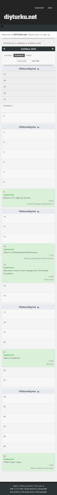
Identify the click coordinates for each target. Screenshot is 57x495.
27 (4, 74)
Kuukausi (19, 55)
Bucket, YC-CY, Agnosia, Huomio (16, 198)
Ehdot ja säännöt (26, 486)
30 (4, 93)
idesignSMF (42, 489)
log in (37, 34)
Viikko (28, 55)
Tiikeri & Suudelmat (11, 358)
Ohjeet (15, 486)
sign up (46, 34)
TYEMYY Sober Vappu (12, 462)
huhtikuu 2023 (28, 49)
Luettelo (8, 55)
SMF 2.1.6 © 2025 (16, 489)
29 (4, 86)
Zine (50, 7)
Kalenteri (39, 7)
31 (4, 99)
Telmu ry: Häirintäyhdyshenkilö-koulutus (20, 252)
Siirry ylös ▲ (39, 486)
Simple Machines (30, 489)
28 (4, 80)
